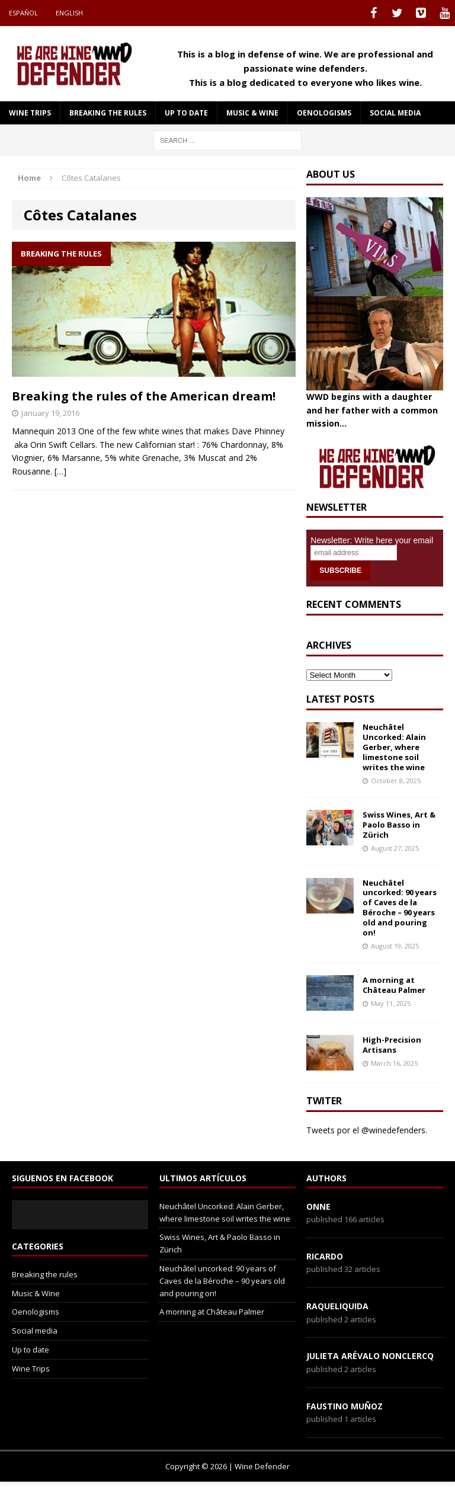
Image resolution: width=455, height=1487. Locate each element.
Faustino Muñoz (344, 1406)
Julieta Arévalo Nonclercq (370, 1355)
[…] (60, 471)
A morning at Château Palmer (394, 985)
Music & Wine (252, 113)
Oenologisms (324, 113)
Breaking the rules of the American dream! (143, 396)
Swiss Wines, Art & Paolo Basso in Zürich (399, 824)
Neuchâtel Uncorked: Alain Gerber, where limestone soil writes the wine (394, 747)
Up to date (186, 113)
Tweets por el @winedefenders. (366, 1130)
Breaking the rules (107, 113)
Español (23, 12)
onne (318, 1206)
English (69, 12)
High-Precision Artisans (392, 1044)
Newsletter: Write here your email (371, 540)
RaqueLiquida (337, 1306)
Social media (395, 113)
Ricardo (324, 1256)
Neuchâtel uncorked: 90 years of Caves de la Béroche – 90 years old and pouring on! (400, 907)
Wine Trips (30, 113)
